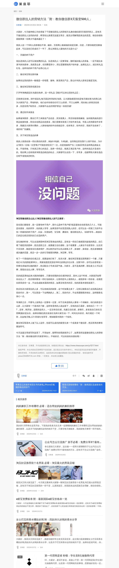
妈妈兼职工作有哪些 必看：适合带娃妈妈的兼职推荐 (45, 406)
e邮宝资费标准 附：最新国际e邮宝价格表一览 (41, 498)
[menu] (102, 4)
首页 (15, 11)
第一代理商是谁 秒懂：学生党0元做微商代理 (69, 555)
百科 (45, 25)
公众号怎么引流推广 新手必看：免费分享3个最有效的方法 (73, 442)
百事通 (18, 25)
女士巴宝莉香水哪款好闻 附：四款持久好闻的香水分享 (46, 519)
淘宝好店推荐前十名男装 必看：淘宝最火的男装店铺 (45, 463)
